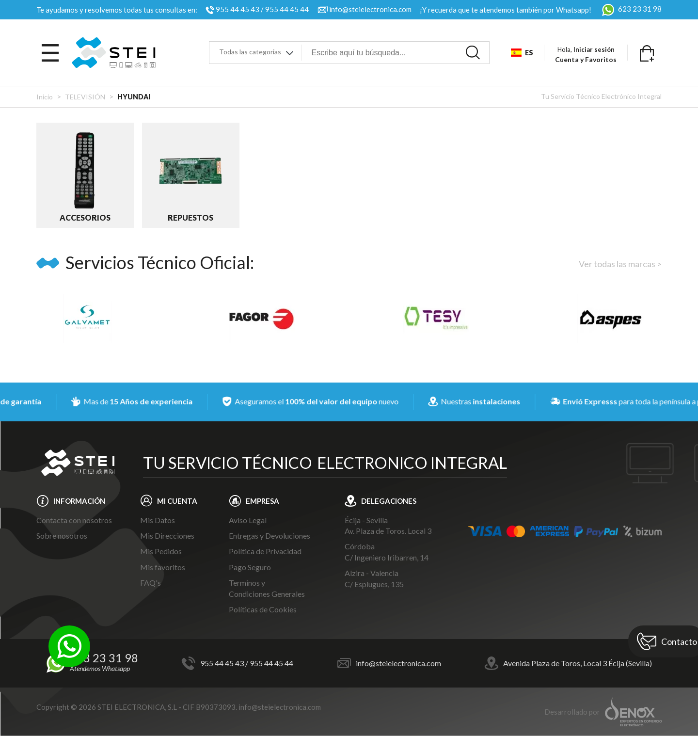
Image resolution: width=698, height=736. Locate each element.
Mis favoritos (162, 567)
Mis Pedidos (161, 551)
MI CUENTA (177, 500)
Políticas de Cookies (263, 609)
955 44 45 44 (287, 9)
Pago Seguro (250, 567)
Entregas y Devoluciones (269, 535)
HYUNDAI (133, 97)
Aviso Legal (248, 520)
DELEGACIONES (388, 500)
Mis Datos (157, 520)
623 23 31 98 (631, 8)
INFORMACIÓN (79, 500)
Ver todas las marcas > (620, 263)
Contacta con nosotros (74, 520)
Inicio (44, 97)
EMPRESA (262, 500)
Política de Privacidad (265, 551)
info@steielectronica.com (370, 9)
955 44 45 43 (237, 9)
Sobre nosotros (61, 535)
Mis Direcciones (167, 535)
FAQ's (150, 582)
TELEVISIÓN (85, 97)
